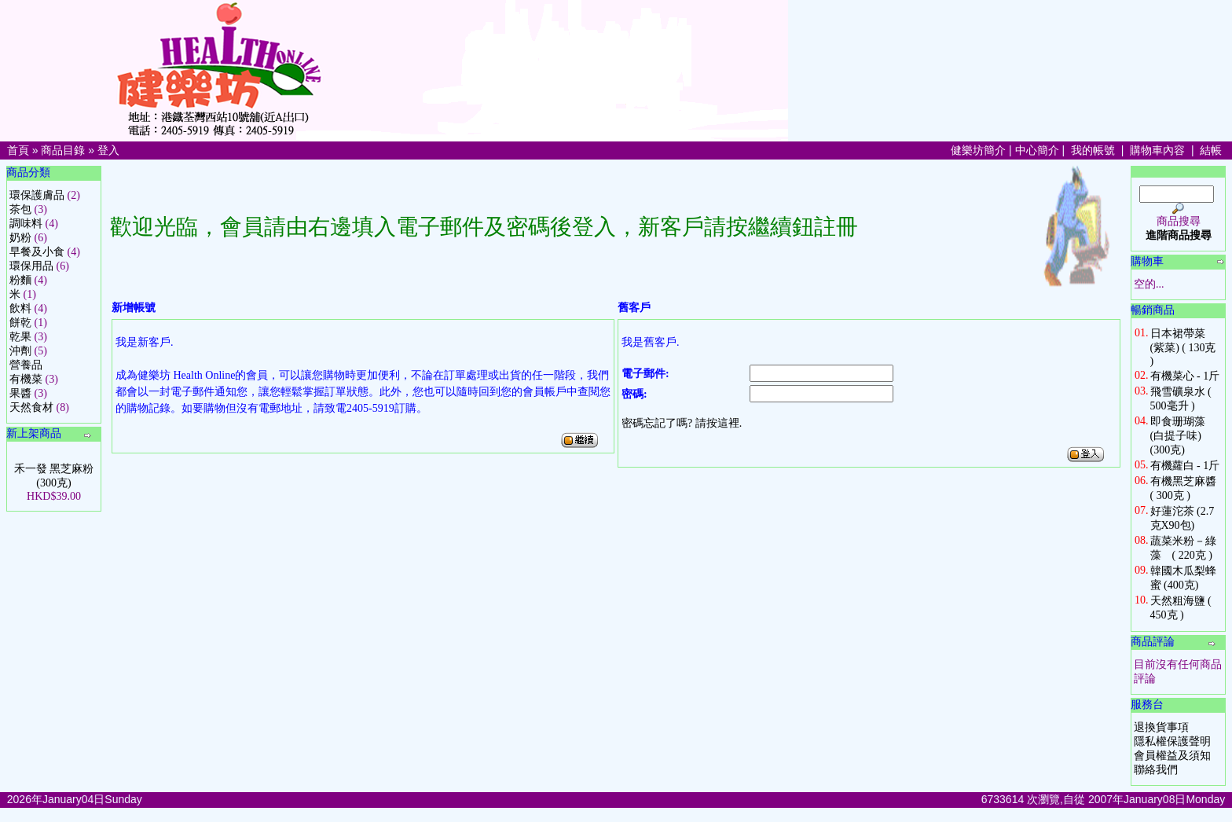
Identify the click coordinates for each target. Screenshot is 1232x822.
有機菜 (25, 379)
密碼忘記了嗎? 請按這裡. (682, 423)
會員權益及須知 (1172, 755)
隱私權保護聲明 (1172, 741)
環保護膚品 (36, 195)
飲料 (20, 308)
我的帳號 (1093, 150)
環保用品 (31, 266)
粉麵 (20, 280)
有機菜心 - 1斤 (1185, 376)
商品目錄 (63, 150)
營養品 (25, 365)
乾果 (20, 337)
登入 (108, 150)
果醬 (20, 393)
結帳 (1211, 150)
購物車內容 (1157, 150)
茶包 (20, 209)
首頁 (18, 150)
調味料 (25, 223)
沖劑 (20, 351)
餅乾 (20, 322)
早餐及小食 (36, 252)
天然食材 (31, 407)
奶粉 (20, 238)
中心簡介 (1037, 150)
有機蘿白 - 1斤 (1185, 466)
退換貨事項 (1161, 727)
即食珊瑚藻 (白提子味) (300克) (1177, 436)
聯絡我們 (1156, 770)
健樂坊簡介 (978, 150)
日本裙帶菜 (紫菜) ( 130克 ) (1183, 347)
